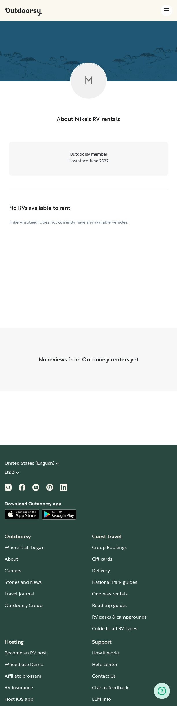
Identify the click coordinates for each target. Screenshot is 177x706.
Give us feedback (110, 687)
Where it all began (25, 547)
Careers (13, 570)
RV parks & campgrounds (119, 616)
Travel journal (19, 593)
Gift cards (102, 558)
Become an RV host (26, 652)
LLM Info (101, 699)
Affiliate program (23, 675)
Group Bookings (109, 547)
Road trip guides (109, 605)
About (11, 558)
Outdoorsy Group (24, 605)
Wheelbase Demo (24, 664)
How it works (106, 652)
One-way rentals (110, 593)
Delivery (101, 570)
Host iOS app (19, 699)
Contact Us (104, 675)
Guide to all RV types (114, 628)
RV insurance (19, 687)
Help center (104, 664)
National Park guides (114, 582)
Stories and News (23, 582)
